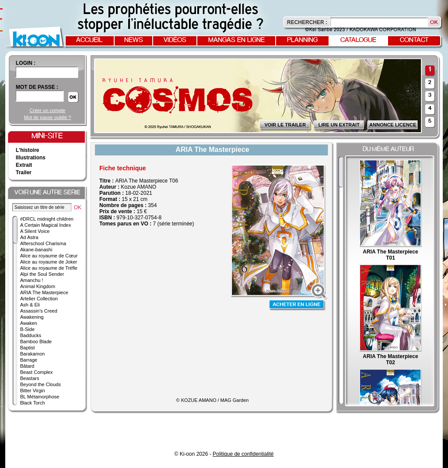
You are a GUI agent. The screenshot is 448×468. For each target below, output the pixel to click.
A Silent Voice (34, 231)
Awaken (28, 323)
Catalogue (358, 40)
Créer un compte (48, 110)
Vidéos (175, 40)
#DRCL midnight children (47, 219)
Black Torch (32, 402)
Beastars (29, 378)
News (133, 40)
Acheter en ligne (297, 305)
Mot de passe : (37, 87)
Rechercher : (307, 22)
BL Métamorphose (39, 396)
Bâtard (27, 366)
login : (25, 63)
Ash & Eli (30, 304)
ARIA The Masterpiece (44, 292)
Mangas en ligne (236, 40)
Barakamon (32, 353)
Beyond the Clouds (40, 384)
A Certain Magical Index (45, 225)
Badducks (30, 335)
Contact (414, 40)
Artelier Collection (39, 298)
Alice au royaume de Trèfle (48, 268)
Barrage (28, 359)
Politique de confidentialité (243, 454)
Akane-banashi (36, 249)
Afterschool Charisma (43, 243)
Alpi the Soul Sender (42, 274)
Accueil (89, 40)
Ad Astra (29, 237)
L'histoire (27, 150)
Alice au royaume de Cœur (48, 255)
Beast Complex (36, 372)
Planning (302, 40)
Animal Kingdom (37, 286)
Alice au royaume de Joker (48, 261)
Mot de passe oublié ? (47, 117)
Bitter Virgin (32, 390)
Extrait (24, 165)
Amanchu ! (31, 280)
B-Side (27, 329)
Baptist (27, 347)
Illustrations (31, 158)
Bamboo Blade (36, 341)
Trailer (24, 172)
